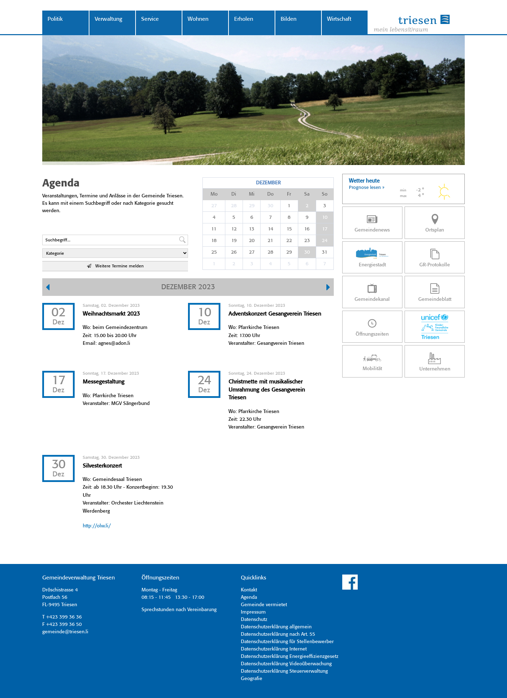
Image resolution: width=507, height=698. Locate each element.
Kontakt (249, 590)
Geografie (251, 678)
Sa (306, 194)
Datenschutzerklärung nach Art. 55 (278, 634)
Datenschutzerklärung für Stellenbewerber (287, 641)
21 (270, 240)
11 (214, 229)
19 (234, 240)
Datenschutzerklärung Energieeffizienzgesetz (289, 656)
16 (306, 229)
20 (252, 240)
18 (214, 240)
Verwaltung (108, 19)
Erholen (243, 19)
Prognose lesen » (366, 187)
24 (324, 240)
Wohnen (198, 19)
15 (289, 229)
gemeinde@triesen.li (65, 631)
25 (214, 252)
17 (324, 229)
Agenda (249, 597)
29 (252, 205)
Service (150, 19)
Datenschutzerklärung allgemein (276, 626)
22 (289, 240)
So (324, 194)
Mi (252, 194)
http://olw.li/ (97, 526)
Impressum (253, 612)
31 (324, 252)
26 (234, 252)
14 (270, 229)
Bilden (288, 19)
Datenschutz (254, 619)
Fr (289, 194)
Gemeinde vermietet (264, 604)
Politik (55, 19)
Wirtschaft (339, 19)
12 (234, 229)
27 (214, 205)
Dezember (268, 182)
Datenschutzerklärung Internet (274, 649)
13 (251, 229)
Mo (214, 194)
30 (270, 205)
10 (324, 217)
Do (270, 194)
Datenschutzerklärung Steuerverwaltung (284, 671)
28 (234, 205)
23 (307, 240)
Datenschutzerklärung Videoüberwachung (286, 663)
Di (233, 194)
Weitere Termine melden (115, 266)
